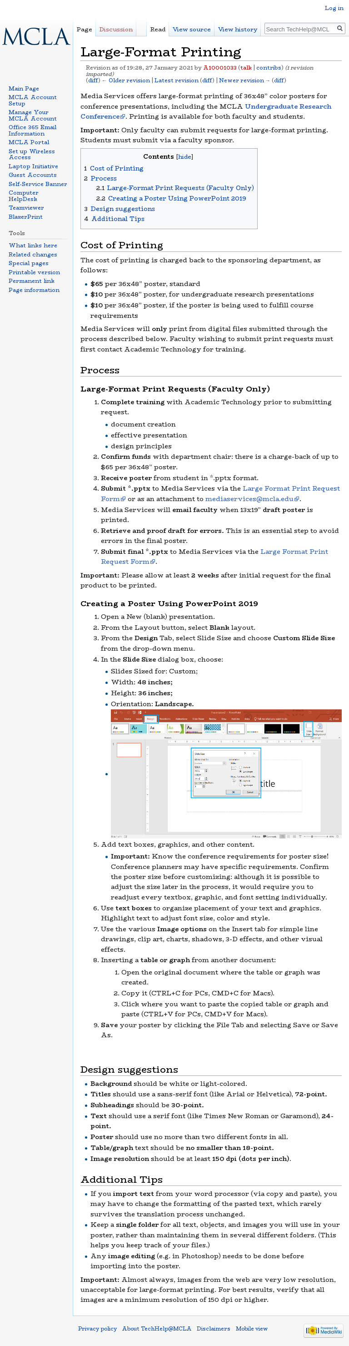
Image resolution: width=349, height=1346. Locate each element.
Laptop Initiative (33, 166)
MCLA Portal (29, 142)
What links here (33, 245)
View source (192, 29)
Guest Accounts (33, 175)
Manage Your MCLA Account (33, 115)
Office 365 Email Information (32, 130)
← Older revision (126, 80)
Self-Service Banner (38, 184)
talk (246, 68)
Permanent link (32, 280)
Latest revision (177, 80)
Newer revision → (245, 80)
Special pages (29, 263)
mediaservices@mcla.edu (249, 499)
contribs (268, 68)
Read (157, 29)
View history (237, 29)
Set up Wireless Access (32, 154)
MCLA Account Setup (33, 100)
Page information (34, 290)
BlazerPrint (26, 216)
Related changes (33, 254)
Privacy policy (97, 1329)
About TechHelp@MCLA (157, 1329)
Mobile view (252, 1329)
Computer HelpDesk (24, 195)
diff (93, 80)
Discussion (116, 29)
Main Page (24, 88)
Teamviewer (26, 207)
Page (84, 29)
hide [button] (184, 156)
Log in (334, 8)
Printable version (34, 272)
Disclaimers (213, 1329)
